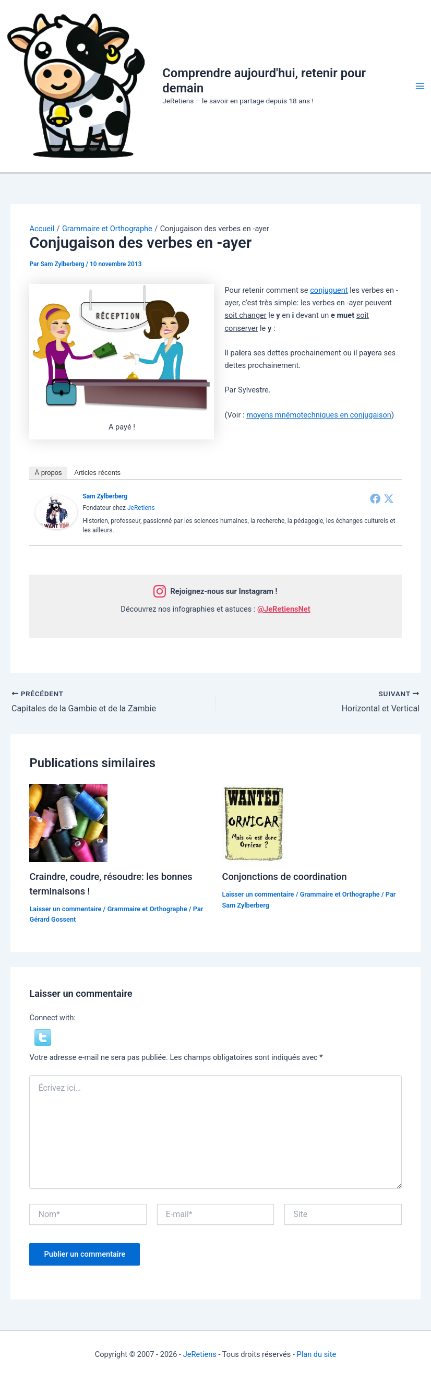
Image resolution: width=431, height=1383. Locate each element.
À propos (48, 472)
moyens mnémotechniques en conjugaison (318, 415)
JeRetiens (141, 507)
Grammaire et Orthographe (147, 909)
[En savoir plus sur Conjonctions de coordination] (253, 822)
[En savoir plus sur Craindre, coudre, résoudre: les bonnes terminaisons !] (68, 822)
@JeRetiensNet (283, 609)
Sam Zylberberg (104, 496)
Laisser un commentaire (65, 909)
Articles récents (97, 472)
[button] (42, 1037)
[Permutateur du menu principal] (420, 86)
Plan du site (316, 1354)
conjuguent (329, 290)
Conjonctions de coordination (284, 876)
